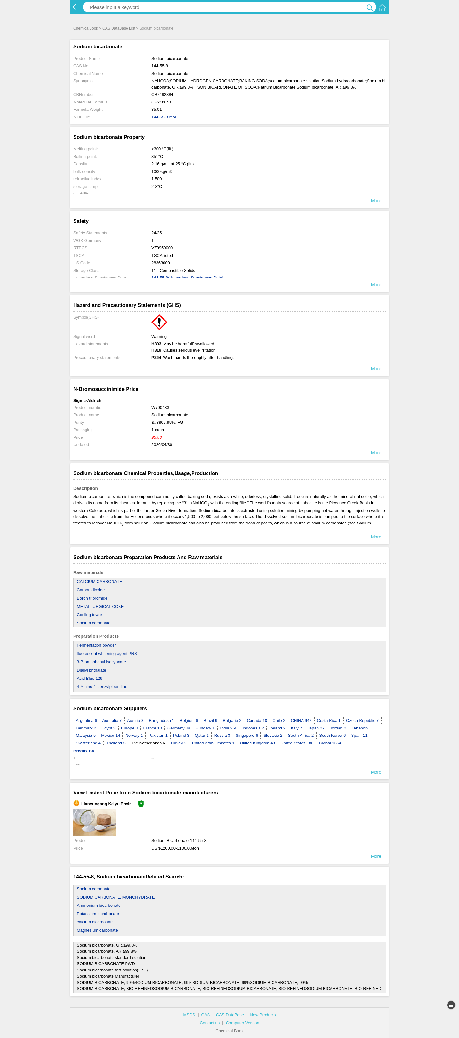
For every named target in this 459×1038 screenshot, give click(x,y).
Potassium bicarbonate (98, 913)
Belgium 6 (189, 720)
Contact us (210, 1022)
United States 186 (296, 743)
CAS (205, 1015)
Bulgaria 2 (232, 720)
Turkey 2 (178, 743)
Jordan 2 (338, 728)
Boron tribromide (92, 598)
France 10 (152, 728)
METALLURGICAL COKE (100, 606)
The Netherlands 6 (148, 743)
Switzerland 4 (88, 743)
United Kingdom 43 (257, 743)
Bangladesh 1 (161, 720)
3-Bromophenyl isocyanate (101, 661)
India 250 (228, 728)
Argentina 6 (86, 720)
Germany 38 (178, 728)
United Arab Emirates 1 (213, 743)
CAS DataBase (230, 1015)
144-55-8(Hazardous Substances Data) (187, 277)
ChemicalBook (85, 28)
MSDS (189, 1015)
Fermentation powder (96, 645)
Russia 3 (222, 735)
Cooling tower (89, 614)
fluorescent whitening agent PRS (107, 653)
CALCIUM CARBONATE (99, 581)
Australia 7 (112, 720)
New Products (263, 1015)
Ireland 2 (277, 728)
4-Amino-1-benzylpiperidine (102, 686)
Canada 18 (257, 720)
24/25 (156, 233)
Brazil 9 (210, 720)
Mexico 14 (110, 735)
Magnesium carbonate (97, 930)
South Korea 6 (332, 735)
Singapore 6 (247, 735)
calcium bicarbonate (95, 922)
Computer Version (242, 1022)
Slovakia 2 (272, 735)
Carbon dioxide (91, 589)
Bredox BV (83, 751)
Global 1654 (330, 743)
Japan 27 (316, 728)
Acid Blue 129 (89, 678)
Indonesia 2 (253, 728)
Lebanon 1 (361, 728)
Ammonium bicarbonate (98, 905)
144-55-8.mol (163, 117)
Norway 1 (134, 735)
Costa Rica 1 (329, 720)
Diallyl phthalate (91, 670)
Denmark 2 (86, 728)
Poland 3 (181, 735)
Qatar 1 (201, 735)
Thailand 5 (116, 743)
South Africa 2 (301, 735)
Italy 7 (296, 728)
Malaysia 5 (86, 735)
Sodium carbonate (94, 623)
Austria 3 (135, 720)
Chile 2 (279, 720)
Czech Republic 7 (362, 720)
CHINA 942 (301, 720)
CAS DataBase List (118, 28)
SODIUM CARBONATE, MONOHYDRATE (116, 897)
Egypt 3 (109, 728)
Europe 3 (129, 728)
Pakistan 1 (158, 735)
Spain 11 (359, 735)
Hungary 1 (205, 728)
